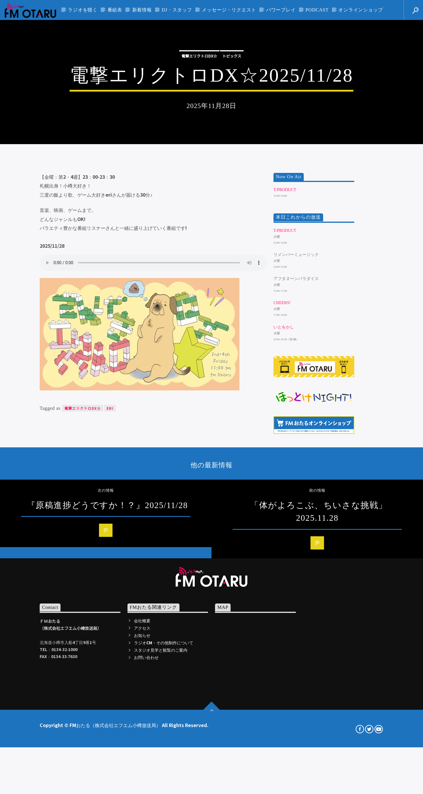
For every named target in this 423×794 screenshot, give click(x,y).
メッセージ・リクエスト (229, 9)
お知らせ (142, 790)
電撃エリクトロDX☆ (199, 126)
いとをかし (283, 481)
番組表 (115, 9)
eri (110, 562)
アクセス (142, 782)
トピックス (231, 126)
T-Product (284, 344)
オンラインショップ (360, 9)
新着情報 (142, 9)
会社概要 (142, 775)
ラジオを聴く (83, 9)
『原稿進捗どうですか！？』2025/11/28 (107, 659)
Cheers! (282, 457)
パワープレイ (281, 9)
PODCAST (317, 9)
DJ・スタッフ (177, 9)
